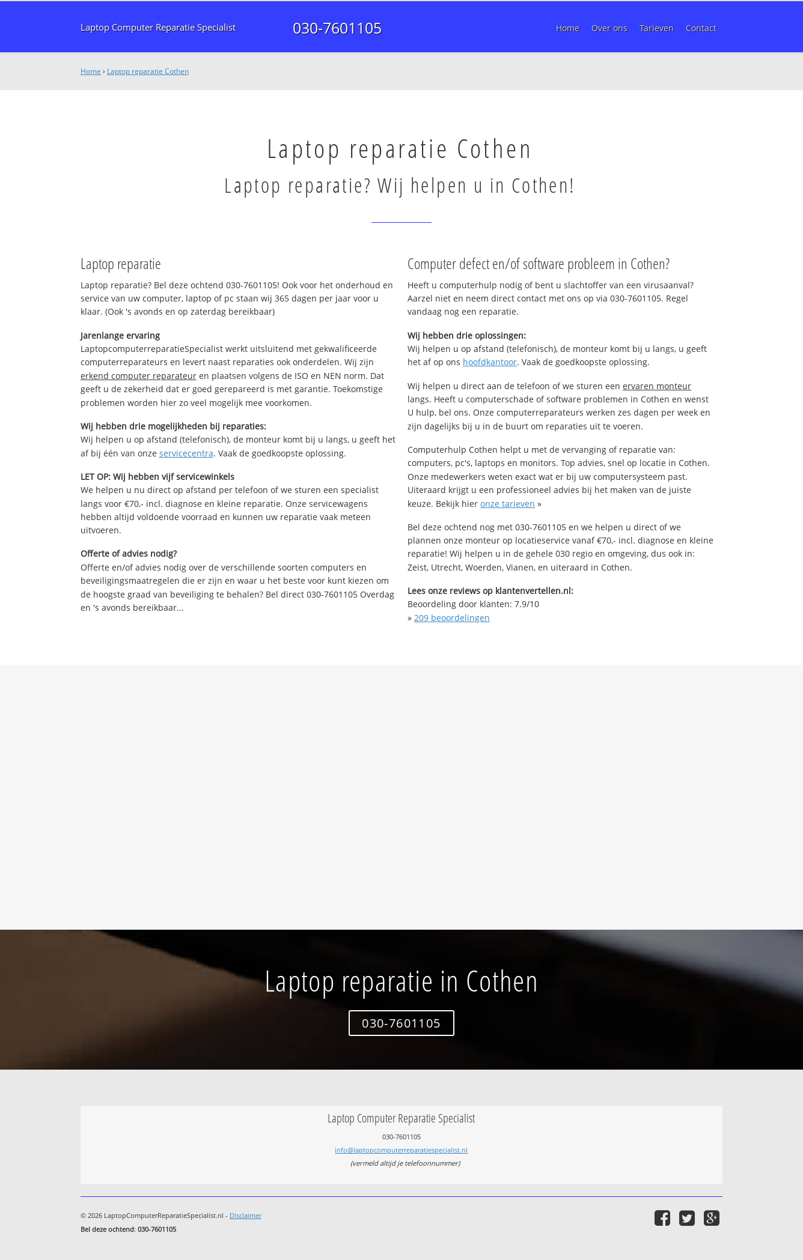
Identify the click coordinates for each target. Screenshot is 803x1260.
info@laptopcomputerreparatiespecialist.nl (401, 1149)
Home (91, 71)
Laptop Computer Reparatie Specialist (158, 27)
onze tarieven (507, 503)
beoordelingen (452, 617)
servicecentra (186, 453)
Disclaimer (245, 1215)
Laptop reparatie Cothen (148, 71)
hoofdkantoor (490, 362)
